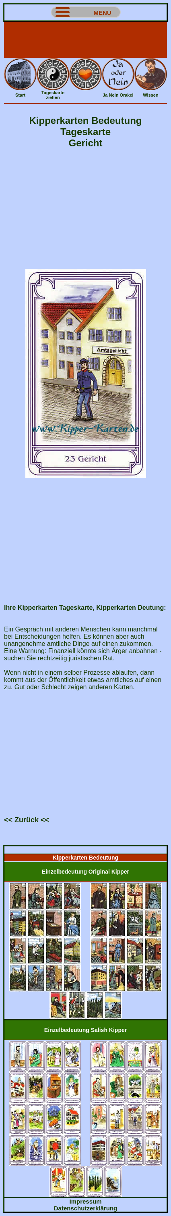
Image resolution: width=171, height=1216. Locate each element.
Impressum (85, 1201)
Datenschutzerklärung (85, 1208)
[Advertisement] (86, 40)
